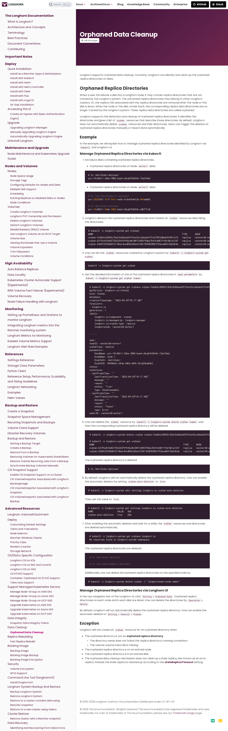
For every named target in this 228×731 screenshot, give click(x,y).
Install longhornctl (21, 682)
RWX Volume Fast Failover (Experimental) (36, 290)
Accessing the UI (19, 109)
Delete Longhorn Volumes (26, 220)
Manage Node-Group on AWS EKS (31, 592)
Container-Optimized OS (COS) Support (35, 578)
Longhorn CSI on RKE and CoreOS (30, 565)
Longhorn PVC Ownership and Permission (35, 216)
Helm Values (16, 398)
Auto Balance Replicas (23, 269)
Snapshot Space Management (29, 417)
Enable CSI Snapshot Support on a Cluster (36, 475)
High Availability (18, 263)
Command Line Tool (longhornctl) (31, 677)
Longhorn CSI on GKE (23, 569)
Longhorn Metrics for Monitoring (29, 336)
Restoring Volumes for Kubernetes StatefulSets (39, 457)
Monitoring (14, 309)
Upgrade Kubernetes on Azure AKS (31, 609)
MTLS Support (18, 673)
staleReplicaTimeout (179, 662)
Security (13, 664)
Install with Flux (19, 96)
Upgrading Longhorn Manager (28, 127)
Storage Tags (18, 180)
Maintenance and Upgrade (27, 148)
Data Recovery (18, 723)
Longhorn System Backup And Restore (34, 687)
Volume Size (17, 238)
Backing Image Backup (24, 655)
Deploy (10, 64)
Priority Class (18, 542)
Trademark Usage (183, 713)
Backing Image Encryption (26, 659)
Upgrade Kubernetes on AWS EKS (30, 605)
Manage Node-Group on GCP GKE (31, 600)
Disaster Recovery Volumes (26, 433)
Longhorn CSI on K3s (22, 560)
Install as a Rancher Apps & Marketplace (35, 74)
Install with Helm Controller (27, 87)
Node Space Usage (22, 176)
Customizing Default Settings (28, 524)
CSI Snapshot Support (23, 470)
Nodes (12, 171)
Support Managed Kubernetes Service (34, 587)
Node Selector (19, 533)
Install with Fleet (20, 91)
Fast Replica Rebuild (22, 641)
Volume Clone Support (23, 428)
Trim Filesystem (20, 251)
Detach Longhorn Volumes (26, 225)
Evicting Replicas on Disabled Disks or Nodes (37, 198)
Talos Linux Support (22, 582)
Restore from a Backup (24, 452)
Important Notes (18, 56)
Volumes (14, 207)
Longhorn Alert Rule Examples (28, 347)
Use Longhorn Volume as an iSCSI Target (35, 234)
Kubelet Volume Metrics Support (30, 341)
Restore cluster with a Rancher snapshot (35, 718)
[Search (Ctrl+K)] (60, 4)
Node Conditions (20, 202)
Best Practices (18, 38)
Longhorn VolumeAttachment (28, 514)
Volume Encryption (22, 669)
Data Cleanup (17, 627)
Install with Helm (20, 82)
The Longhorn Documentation (29, 15)
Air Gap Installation (22, 105)
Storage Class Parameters (26, 366)
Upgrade (13, 123)
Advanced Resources (22, 508)
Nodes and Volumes (21, 166)
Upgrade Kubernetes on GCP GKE (31, 614)
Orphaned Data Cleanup (26, 632)
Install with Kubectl (22, 78)
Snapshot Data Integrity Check (29, 623)
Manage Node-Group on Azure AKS (32, 596)
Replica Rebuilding (20, 637)
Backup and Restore (21, 405)
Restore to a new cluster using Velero (33, 709)
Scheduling (17, 193)
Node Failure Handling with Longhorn (33, 302)
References (14, 354)
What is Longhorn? (20, 22)
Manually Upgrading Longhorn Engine (33, 132)
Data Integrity (17, 618)
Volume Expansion (21, 247)
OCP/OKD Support (21, 574)
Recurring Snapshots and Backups (31, 422)
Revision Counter (20, 546)
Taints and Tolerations (24, 529)
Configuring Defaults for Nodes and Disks (35, 185)
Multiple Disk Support (23, 189)
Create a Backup (20, 448)
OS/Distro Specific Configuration (30, 555)
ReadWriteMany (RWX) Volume (29, 229)
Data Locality (17, 275)
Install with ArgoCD (22, 100)
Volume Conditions (21, 256)
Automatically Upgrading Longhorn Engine (36, 136)
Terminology (16, 33)
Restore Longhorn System (26, 696)
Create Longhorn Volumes (26, 212)
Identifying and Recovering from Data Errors (37, 728)
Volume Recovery (20, 296)
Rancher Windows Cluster (26, 538)
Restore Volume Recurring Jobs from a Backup (39, 461)
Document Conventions (24, 44)
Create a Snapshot (21, 411)
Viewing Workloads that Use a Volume (33, 243)
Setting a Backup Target (25, 443)
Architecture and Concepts (26, 27)
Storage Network (20, 551)
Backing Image (18, 646)
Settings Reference (21, 360)
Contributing (16, 49)
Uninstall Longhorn (20, 141)
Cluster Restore (18, 714)
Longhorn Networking (22, 387)
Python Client (17, 371)
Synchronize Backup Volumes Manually (34, 465)
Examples (14, 392)
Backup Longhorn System (26, 692)
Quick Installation (20, 69)
